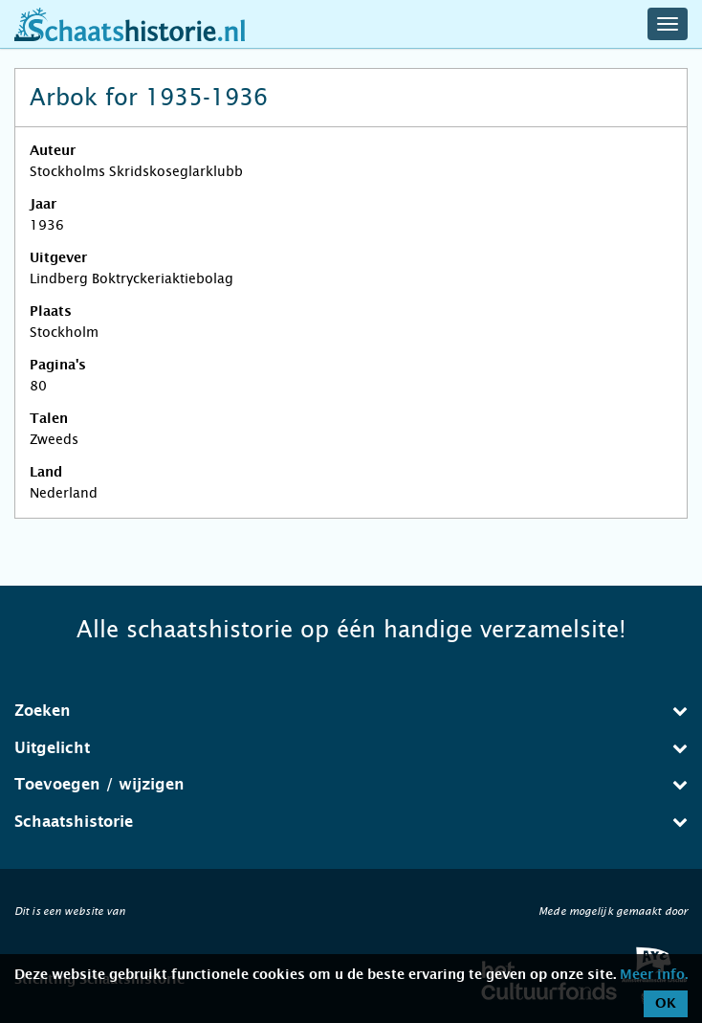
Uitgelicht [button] (351, 748)
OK (665, 1004)
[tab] (351, 711)
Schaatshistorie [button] (351, 821)
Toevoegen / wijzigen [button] (351, 784)
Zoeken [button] (351, 710)
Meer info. (654, 975)
